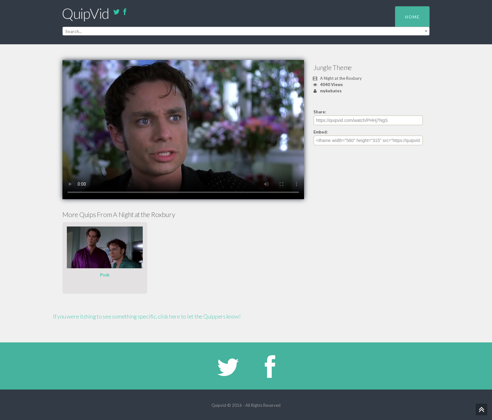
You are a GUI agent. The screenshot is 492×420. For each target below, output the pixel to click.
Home (412, 16)
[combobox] (246, 31)
